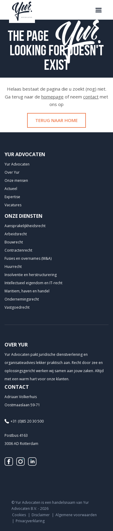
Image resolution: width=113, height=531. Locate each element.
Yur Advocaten (17, 164)
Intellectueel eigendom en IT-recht (33, 282)
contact (91, 97)
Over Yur (12, 172)
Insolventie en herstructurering (31, 274)
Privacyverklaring (30, 520)
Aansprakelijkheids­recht (25, 225)
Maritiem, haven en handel (27, 291)
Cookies (19, 514)
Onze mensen (16, 180)
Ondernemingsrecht (22, 299)
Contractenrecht (18, 250)
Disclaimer (41, 514)
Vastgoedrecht (17, 307)
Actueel (11, 188)
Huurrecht (13, 266)
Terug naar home (56, 120)
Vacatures (13, 205)
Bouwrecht (14, 242)
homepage (52, 97)
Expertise (12, 196)
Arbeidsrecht (16, 234)
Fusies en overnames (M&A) (28, 258)
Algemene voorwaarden (76, 514)
